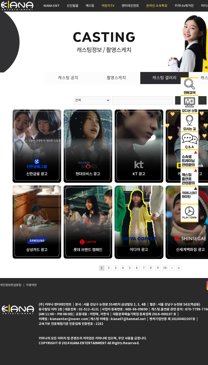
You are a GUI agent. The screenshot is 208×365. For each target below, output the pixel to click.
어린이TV (108, 6)
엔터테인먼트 (130, 6)
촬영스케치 (116, 78)
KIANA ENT (51, 6)
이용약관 (31, 285)
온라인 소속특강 (156, 6)
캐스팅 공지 (68, 78)
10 (165, 268)
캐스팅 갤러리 (164, 78)
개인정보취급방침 (10, 285)
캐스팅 (90, 6)
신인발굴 (72, 6)
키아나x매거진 (184, 6)
